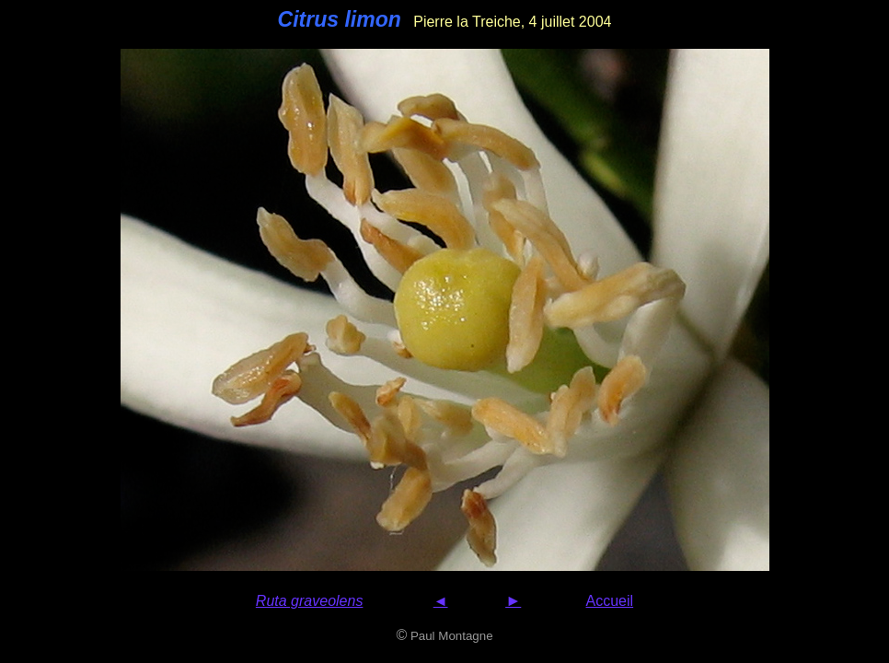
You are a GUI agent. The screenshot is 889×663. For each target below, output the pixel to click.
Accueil (610, 601)
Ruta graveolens (310, 601)
